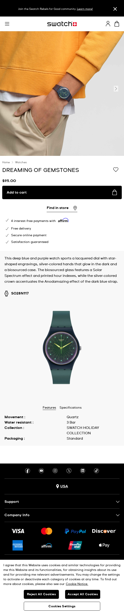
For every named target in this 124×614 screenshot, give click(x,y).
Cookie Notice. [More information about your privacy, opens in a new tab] (77, 584)
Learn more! (85, 9)
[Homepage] (62, 23)
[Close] (115, 8)
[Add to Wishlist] (115, 170)
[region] (62, 203)
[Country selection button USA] (62, 486)
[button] (7, 24)
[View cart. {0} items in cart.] (117, 24)
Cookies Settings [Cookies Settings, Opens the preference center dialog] (61, 606)
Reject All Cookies (41, 594)
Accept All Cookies (83, 594)
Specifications (71, 407)
